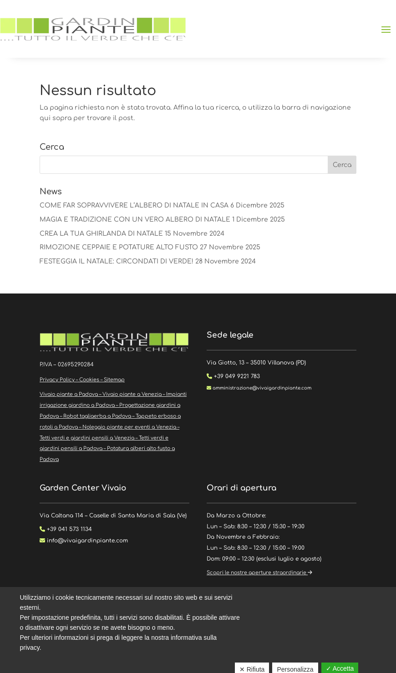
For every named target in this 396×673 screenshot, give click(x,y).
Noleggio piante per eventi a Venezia (129, 427)
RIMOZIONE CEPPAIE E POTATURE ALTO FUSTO (119, 247)
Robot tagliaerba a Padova (97, 416)
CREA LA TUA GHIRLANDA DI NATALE (101, 233)
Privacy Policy (57, 380)
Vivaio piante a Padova (69, 394)
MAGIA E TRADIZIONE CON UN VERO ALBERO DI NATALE (135, 219)
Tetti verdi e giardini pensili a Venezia (87, 438)
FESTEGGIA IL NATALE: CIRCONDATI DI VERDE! (116, 261)
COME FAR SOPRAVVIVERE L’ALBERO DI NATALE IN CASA (134, 205)
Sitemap (114, 380)
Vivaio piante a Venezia (132, 394)
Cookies (89, 380)
